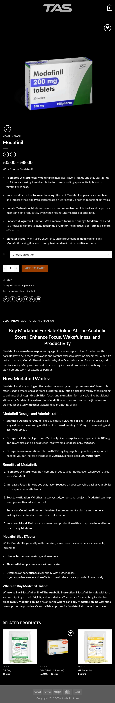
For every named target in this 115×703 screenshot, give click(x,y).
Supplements (28, 285)
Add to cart (35, 268)
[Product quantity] (10, 268)
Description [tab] (11, 320)
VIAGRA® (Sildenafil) (52, 670)
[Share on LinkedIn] (38, 299)
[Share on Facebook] (12, 299)
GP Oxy (7, 670)
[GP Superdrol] (95, 646)
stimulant (30, 291)
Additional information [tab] (37, 320)
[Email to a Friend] (25, 299)
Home (6, 136)
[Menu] (5, 8)
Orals (18, 285)
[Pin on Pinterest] (32, 299)
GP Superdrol (85, 670)
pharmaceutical (16, 291)
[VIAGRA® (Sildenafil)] (57, 646)
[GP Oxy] (20, 646)
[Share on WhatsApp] (6, 299)
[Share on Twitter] (19, 299)
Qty (5, 254)
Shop (17, 136)
